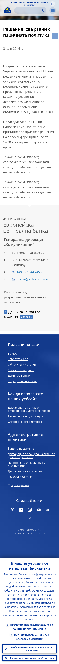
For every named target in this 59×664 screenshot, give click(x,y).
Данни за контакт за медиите (22, 314)
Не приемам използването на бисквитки (32, 657)
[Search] (27, 10)
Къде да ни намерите (22, 381)
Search (42, 10)
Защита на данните (21, 448)
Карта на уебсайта (20, 485)
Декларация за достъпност (26, 471)
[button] (52, 3)
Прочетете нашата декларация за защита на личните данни (31, 627)
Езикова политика (20, 477)
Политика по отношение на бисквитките (27, 464)
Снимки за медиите (21, 370)
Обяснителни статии (22, 364)
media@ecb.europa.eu (33, 279)
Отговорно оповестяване (25, 422)
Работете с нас (18, 359)
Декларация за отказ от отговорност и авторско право (29, 409)
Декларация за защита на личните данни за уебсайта (31, 455)
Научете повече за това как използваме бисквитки (31, 637)
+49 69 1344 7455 (29, 272)
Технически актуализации (25, 416)
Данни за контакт (19, 375)
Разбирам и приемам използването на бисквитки (32, 649)
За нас (12, 353)
